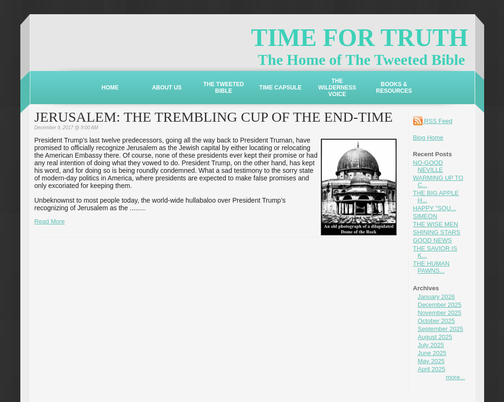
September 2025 (440, 328)
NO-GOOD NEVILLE (428, 166)
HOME (110, 87)
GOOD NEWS (432, 240)
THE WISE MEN (435, 224)
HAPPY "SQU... (434, 208)
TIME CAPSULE (280, 87)
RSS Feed (433, 121)
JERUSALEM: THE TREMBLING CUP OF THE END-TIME (214, 117)
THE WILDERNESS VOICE (337, 88)
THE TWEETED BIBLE (223, 87)
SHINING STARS (436, 232)
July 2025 (431, 344)
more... (455, 377)
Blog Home (428, 137)
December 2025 (440, 304)
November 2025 (440, 312)
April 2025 (432, 369)
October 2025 (436, 320)
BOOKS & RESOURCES (394, 87)
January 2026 (436, 296)
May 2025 (431, 361)
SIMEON (425, 216)
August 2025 (435, 336)
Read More (50, 221)
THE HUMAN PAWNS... (431, 267)
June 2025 (432, 353)
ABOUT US (167, 87)
